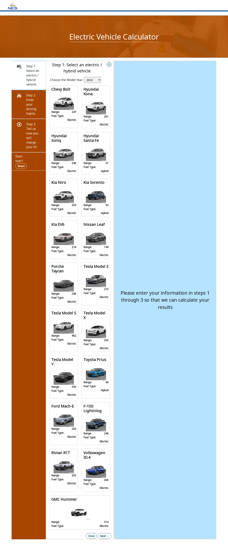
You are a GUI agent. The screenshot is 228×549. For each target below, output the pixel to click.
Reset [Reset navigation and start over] (21, 166)
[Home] (12, 5)
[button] (29, 75)
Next (104, 536)
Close (91, 536)
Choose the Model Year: (66, 80)
